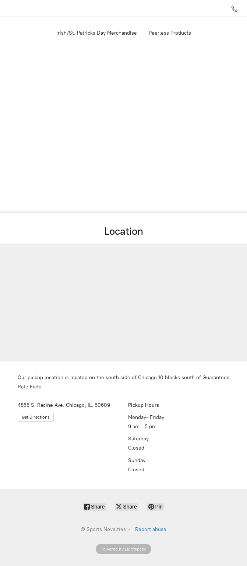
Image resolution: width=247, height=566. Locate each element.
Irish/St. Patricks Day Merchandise (96, 33)
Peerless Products (170, 33)
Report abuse (150, 529)
